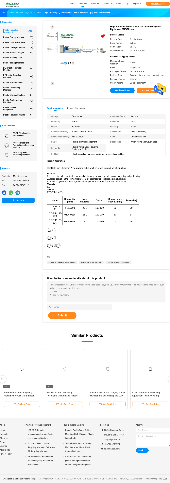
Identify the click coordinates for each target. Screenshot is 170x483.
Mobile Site (5, 450)
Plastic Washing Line (18, 57)
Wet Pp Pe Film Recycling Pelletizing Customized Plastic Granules (62, 395)
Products (4, 434)
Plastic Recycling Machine (18, 114)
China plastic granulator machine (17, 479)
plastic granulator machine (118, 262)
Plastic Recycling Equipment (18, 31)
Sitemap (3, 446)
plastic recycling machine (91, 262)
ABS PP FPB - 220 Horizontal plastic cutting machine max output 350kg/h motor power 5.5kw (78, 461)
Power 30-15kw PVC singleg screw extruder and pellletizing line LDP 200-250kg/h (107, 395)
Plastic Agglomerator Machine (18, 101)
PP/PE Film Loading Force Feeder (21, 134)
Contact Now (18, 200)
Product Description (76, 108)
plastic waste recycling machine (62, 262)
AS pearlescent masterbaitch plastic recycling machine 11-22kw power (41, 461)
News (2, 442)
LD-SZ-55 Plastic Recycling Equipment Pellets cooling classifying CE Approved (146, 395)
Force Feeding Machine (18, 62)
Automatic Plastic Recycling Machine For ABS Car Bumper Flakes (19, 395)
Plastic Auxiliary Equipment (18, 108)
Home (2, 430)
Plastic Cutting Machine (18, 37)
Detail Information (55, 108)
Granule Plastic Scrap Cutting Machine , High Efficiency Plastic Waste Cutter (79, 434)
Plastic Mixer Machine (18, 82)
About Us (4, 438)
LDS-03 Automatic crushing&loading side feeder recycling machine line (41, 434)
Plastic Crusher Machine (18, 42)
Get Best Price (122, 90)
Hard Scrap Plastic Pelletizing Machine (21, 153)
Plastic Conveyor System (18, 47)
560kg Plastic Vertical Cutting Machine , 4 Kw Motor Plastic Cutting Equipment (78, 447)
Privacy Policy (6, 454)
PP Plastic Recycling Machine (18, 76)
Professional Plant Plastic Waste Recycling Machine (23, 145)
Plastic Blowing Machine (18, 95)
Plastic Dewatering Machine (18, 89)
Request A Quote (158, 4)
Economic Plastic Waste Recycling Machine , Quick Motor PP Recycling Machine (42, 447)
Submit (62, 315)
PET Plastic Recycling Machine (18, 69)
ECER (165, 479)
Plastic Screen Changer (18, 52)
